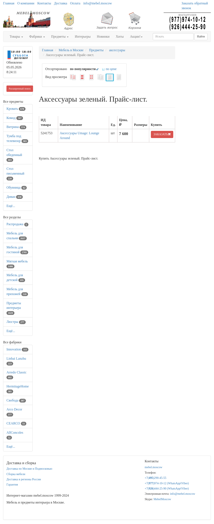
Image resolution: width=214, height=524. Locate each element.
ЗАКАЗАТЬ (162, 134)
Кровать (15, 108)
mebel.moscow (153, 467)
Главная (8, 3)
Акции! (136, 36)
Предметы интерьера (13, 307)
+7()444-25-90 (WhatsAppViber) (167, 488)
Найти (201, 36)
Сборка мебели (15, 474)
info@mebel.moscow (97, 3)
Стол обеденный (14, 154)
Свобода (16, 400)
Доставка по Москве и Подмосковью (29, 468)
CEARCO (16, 423)
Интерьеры (82, 36)
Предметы (60, 36)
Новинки (103, 36)
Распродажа (17, 224)
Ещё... (10, 206)
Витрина (16, 127)
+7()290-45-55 (155, 477)
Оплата (75, 3)
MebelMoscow (162, 499)
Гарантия (12, 484)
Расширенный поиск (20, 88)
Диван (14, 196)
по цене (109, 69)
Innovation (17, 349)
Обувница (16, 187)
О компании (25, 3)
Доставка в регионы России (23, 479)
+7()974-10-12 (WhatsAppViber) (167, 483)
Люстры (16, 321)
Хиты (120, 36)
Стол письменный (15, 173)
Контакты (44, 3)
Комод (14, 118)
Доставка (60, 3)
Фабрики (37, 36)
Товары (16, 36)
